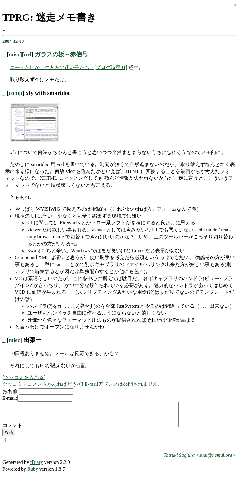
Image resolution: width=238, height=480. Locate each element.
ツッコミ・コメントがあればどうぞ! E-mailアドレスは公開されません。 (82, 384)
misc (14, 54)
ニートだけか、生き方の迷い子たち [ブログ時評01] (68, 67)
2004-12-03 (13, 41)
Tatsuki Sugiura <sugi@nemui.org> (200, 459)
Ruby (32, 473)
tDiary (36, 466)
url (27, 54)
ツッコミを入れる (24, 377)
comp (15, 93)
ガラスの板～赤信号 (61, 54)
